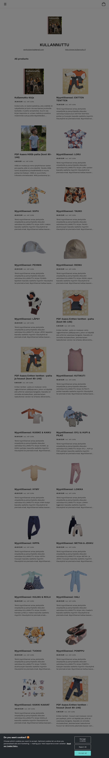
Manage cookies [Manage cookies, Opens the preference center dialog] (83, 741)
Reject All (82, 748)
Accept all (83, 755)
